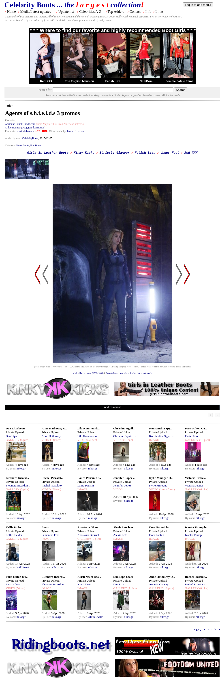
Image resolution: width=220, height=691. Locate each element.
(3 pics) (96, 538)
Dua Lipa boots (15, 428)
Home (11, 11)
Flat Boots (35, 145)
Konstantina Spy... (160, 428)
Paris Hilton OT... (196, 428)
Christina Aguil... (124, 428)
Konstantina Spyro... (161, 436)
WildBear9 (22, 567)
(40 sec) (56, 439)
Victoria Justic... (195, 478)
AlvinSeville (95, 616)
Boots (45, 527)
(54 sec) (20, 588)
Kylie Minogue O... (161, 478)
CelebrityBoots (30, 138)
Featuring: (10, 120)
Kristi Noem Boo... (89, 576)
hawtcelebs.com (25, 131)
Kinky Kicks (84, 153)
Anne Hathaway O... (55, 428)
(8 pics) (203, 588)
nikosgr (21, 468)
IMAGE (154, 439)
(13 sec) (127, 439)
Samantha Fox (50, 535)
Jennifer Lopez (122, 485)
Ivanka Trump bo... (197, 527)
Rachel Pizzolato (52, 485)
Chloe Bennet (12, 127)
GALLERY (12, 439)
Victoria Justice (194, 485)
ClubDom (146, 81)
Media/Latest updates (35, 11)
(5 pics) (24, 439)
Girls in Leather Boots (47, 153)
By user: (11, 468)
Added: (10, 464)
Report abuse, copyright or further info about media (129, 373)
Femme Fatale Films (179, 81)
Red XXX (46, 81)
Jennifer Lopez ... (124, 478)
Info (148, 11)
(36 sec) (56, 489)
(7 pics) (132, 588)
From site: (10, 131)
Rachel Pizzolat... (53, 478)
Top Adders (115, 11)
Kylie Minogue (158, 485)
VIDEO (46, 439)
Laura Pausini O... (89, 478)
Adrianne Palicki (14, 124)
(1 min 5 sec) (166, 489)
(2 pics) (24, 538)
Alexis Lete (120, 535)
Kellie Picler (13, 527)
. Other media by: (57, 131)
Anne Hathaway (51, 436)
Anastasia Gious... (88, 527)
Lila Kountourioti (87, 436)
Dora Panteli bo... (160, 527)
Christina (57, 567)
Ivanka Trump (193, 535)
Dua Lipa (11, 436)
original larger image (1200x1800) (88, 373)
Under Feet (169, 153)
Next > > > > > (207, 629)
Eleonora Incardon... (18, 485)
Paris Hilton (192, 436)
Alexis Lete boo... (124, 527)
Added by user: (13, 138)
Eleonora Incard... (17, 478)
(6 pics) (203, 489)
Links (159, 11)
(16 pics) (168, 588)
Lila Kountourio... (88, 428)
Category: (10, 145)
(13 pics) (204, 439)
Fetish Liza (112, 81)
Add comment (112, 407)
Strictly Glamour (114, 153)
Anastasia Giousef (88, 535)
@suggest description (32, 127)
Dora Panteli (156, 535)
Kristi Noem (84, 584)
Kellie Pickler (14, 535)
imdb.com (29, 124)
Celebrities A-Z (90, 11)
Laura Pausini (85, 485)
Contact (135, 11)
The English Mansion (79, 81)
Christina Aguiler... (124, 436)
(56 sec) (92, 439)
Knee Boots (22, 145)
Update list (66, 11)
